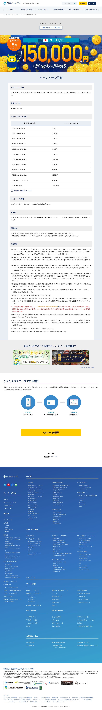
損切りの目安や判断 (32, 507)
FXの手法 (55, 494)
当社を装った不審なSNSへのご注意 (12, 577)
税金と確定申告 (56, 626)
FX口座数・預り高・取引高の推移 (12, 537)
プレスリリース (8, 520)
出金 (80, 562)
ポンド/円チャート (32, 599)
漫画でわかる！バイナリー (84, 542)
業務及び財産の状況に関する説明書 (12, 556)
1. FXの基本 (29, 482)
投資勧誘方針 (55, 697)
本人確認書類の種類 (57, 645)
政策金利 (54, 605)
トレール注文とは (57, 523)
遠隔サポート (81, 623)
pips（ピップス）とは (32, 502)
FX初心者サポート (82, 492)
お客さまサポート (90, 9)
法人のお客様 (30, 645)
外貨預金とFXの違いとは (33, 513)
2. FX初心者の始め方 (57, 482)
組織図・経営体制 (9, 529)
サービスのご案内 (26, 9)
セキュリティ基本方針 (45, 702)
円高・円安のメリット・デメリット (35, 496)
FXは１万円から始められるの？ (60, 487)
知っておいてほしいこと (10, 581)
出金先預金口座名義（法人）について (87, 645)
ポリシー (6, 695)
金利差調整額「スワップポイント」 (35, 489)
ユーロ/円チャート (32, 597)
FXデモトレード (31, 549)
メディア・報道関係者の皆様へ (12, 590)
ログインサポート (8, 596)
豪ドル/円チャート (32, 601)
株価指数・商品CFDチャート (60, 590)
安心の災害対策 (8, 570)
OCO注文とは (56, 519)
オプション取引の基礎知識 (84, 540)
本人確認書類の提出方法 (58, 642)
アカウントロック (9, 571)
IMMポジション (56, 602)
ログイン (91, 3)
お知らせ (6, 499)
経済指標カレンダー (57, 596)
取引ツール (30, 551)
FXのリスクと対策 (32, 490)
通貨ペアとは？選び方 (32, 505)
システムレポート (8, 505)
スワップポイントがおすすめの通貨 (87, 495)
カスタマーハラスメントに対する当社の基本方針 (44, 699)
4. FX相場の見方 (81, 482)
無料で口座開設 (51, 432)
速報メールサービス (83, 602)
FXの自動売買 (56, 504)
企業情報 (6, 523)
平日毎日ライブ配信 (31, 620)
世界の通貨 (30, 518)
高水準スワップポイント (58, 540)
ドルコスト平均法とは (32, 517)
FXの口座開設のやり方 (58, 496)
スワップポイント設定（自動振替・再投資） (63, 553)
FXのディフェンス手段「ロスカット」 (36, 492)
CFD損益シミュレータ (58, 567)
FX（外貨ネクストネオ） (33, 539)
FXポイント (55, 551)
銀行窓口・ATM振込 (83, 558)
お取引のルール (31, 547)
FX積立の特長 (56, 538)
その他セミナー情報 (31, 623)
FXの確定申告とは (32, 500)
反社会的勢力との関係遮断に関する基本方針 (82, 697)
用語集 (28, 626)
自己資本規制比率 (9, 543)
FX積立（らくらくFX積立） (59, 536)
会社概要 (7, 525)
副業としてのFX (31, 515)
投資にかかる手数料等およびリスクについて (18, 669)
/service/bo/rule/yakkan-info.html (48, 306)
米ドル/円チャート (32, 596)
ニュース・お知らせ (10, 493)
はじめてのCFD (56, 571)
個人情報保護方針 (23, 702)
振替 (80, 563)
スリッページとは (57, 512)
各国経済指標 (55, 599)
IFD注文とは (56, 518)
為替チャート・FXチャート (34, 593)
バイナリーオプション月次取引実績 (12, 539)
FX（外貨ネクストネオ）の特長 (35, 541)
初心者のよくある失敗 (58, 502)
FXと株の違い (31, 511)
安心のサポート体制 (9, 568)
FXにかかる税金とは (32, 498)
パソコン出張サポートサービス (86, 620)
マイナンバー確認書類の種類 (59, 647)
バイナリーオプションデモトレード (86, 546)
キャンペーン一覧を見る (87, 367)
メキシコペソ (82, 500)
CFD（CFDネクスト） (58, 559)
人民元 (80, 506)
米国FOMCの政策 (82, 590)
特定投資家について (65, 697)
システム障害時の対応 (87, 699)
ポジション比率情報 (82, 599)
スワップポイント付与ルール (85, 554)
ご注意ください (8, 508)
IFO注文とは (56, 521)
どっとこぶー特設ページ (10, 593)
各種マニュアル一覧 (57, 623)
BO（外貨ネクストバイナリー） (86, 536)
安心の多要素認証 (9, 573)
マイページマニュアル (83, 569)
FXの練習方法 (56, 498)
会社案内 (6, 513)
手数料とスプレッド (57, 492)
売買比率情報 (81, 596)
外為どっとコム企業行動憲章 (10, 697)
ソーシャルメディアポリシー (10, 702)
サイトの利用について (58, 702)
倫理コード (36, 697)
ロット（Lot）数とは (32, 504)
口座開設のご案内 (32, 636)
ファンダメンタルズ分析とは (85, 487)
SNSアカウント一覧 (83, 617)
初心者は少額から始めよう (59, 489)
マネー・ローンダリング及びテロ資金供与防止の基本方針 (17, 699)
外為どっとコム (7, 14)
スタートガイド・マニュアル (34, 552)
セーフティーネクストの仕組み (11, 566)
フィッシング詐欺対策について (11, 575)
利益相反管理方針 (46, 697)
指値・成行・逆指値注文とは (59, 514)
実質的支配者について (83, 642)
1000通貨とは (31, 509)
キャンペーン (42, 9)
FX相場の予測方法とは (84, 485)
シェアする (53, 456)
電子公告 (7, 541)
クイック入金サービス (83, 556)
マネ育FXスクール (31, 617)
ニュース (54, 593)
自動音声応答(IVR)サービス (85, 626)
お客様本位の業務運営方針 (25, 697)
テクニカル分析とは (83, 489)
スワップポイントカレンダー (34, 545)
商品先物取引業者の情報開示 (11, 557)
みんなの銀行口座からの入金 (85, 560)
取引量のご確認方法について (23, 190)
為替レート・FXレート (32, 590)
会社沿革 (7, 527)
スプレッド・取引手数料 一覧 (34, 543)
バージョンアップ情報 (10, 502)
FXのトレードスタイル (58, 505)
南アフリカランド (82, 502)
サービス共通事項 (82, 551)
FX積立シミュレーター (58, 549)
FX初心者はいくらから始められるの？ (61, 485)
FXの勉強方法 (56, 500)
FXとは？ (10, 9)
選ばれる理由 (30, 536)
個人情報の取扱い (34, 702)
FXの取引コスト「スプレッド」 (35, 487)
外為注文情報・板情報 (83, 593)
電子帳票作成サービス (83, 567)
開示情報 (6, 535)
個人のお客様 (30, 642)
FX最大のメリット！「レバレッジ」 (35, 485)
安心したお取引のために (10, 561)
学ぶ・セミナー (74, 9)
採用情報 (7, 531)
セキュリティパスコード (84, 565)
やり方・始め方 (56, 490)
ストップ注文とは (57, 516)
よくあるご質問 (56, 617)
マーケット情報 (58, 9)
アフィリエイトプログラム (11, 587)
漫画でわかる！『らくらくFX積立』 (61, 544)
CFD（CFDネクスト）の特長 (59, 562)
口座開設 (82, 3)
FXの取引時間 (31, 494)
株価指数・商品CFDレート (33, 605)
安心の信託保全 (8, 564)
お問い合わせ (55, 620)
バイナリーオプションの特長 (85, 538)
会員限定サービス (31, 554)
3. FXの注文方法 (56, 509)
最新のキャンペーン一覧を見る (51, 27)
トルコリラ (81, 498)
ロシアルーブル (82, 504)
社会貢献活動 (7, 584)
